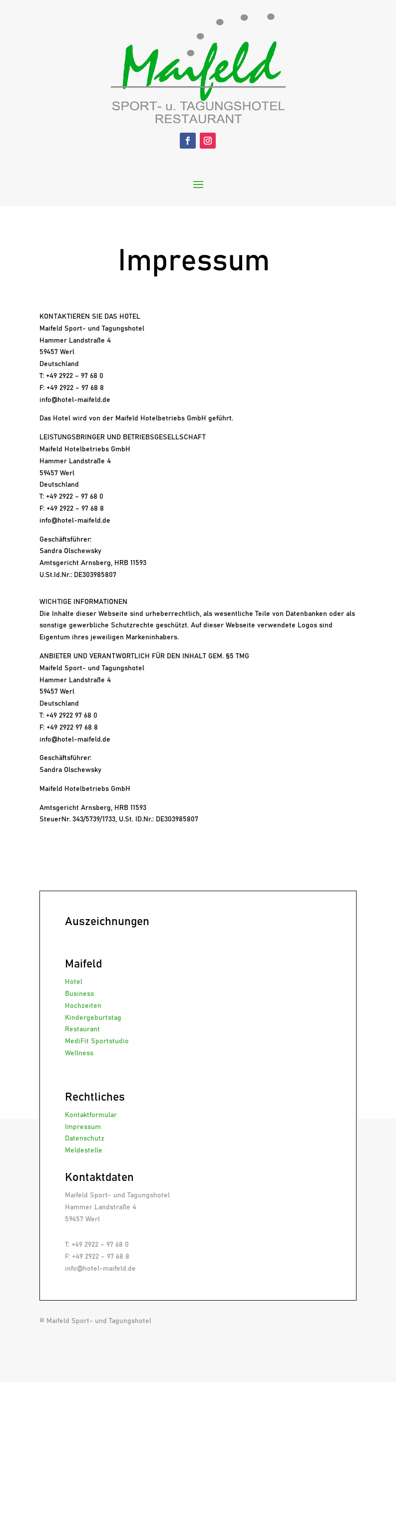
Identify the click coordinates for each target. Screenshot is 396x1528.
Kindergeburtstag (93, 1017)
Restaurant (82, 1029)
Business (79, 993)
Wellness (79, 1053)
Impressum (83, 1127)
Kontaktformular (91, 1115)
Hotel (73, 981)
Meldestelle (83, 1150)
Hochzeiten (83, 1005)
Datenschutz (84, 1138)
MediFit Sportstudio (97, 1041)
